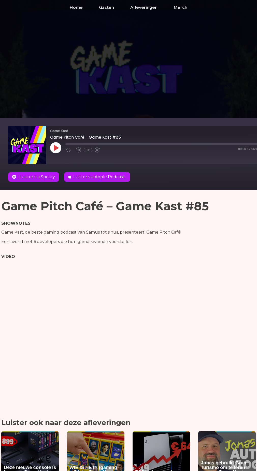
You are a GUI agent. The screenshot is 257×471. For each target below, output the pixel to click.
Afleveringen (144, 7)
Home (76, 7)
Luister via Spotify (33, 176)
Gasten (106, 7)
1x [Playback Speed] (88, 150)
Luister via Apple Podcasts (97, 176)
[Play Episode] (55, 147)
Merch (180, 7)
